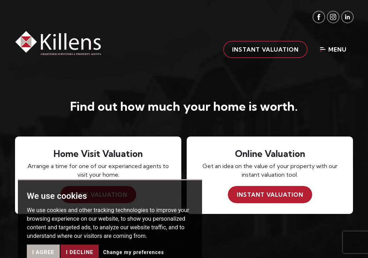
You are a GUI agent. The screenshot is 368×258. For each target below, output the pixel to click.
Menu (333, 49)
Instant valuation (265, 49)
